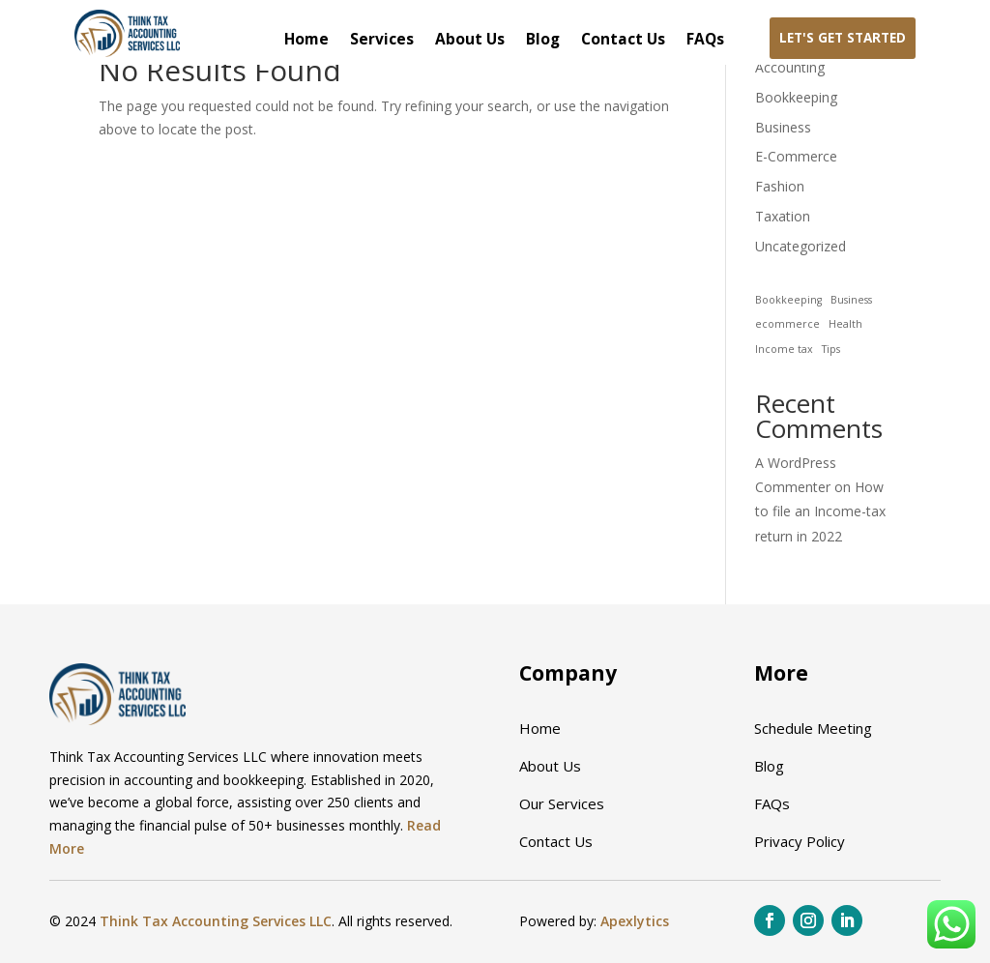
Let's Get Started (842, 37)
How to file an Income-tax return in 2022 (820, 511)
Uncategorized (800, 246)
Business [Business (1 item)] (851, 299)
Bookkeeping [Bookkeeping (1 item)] (788, 299)
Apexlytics (634, 921)
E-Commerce (796, 156)
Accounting (790, 67)
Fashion (779, 186)
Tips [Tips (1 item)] (831, 349)
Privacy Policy (799, 841)
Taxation (782, 216)
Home (306, 40)
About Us (470, 40)
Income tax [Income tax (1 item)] (784, 349)
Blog (543, 40)
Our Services (561, 803)
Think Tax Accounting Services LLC (216, 921)
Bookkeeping (796, 97)
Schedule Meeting (813, 728)
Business (783, 127)
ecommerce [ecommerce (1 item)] (787, 324)
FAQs (705, 40)
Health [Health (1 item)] (845, 324)
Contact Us (623, 40)
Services (382, 40)
